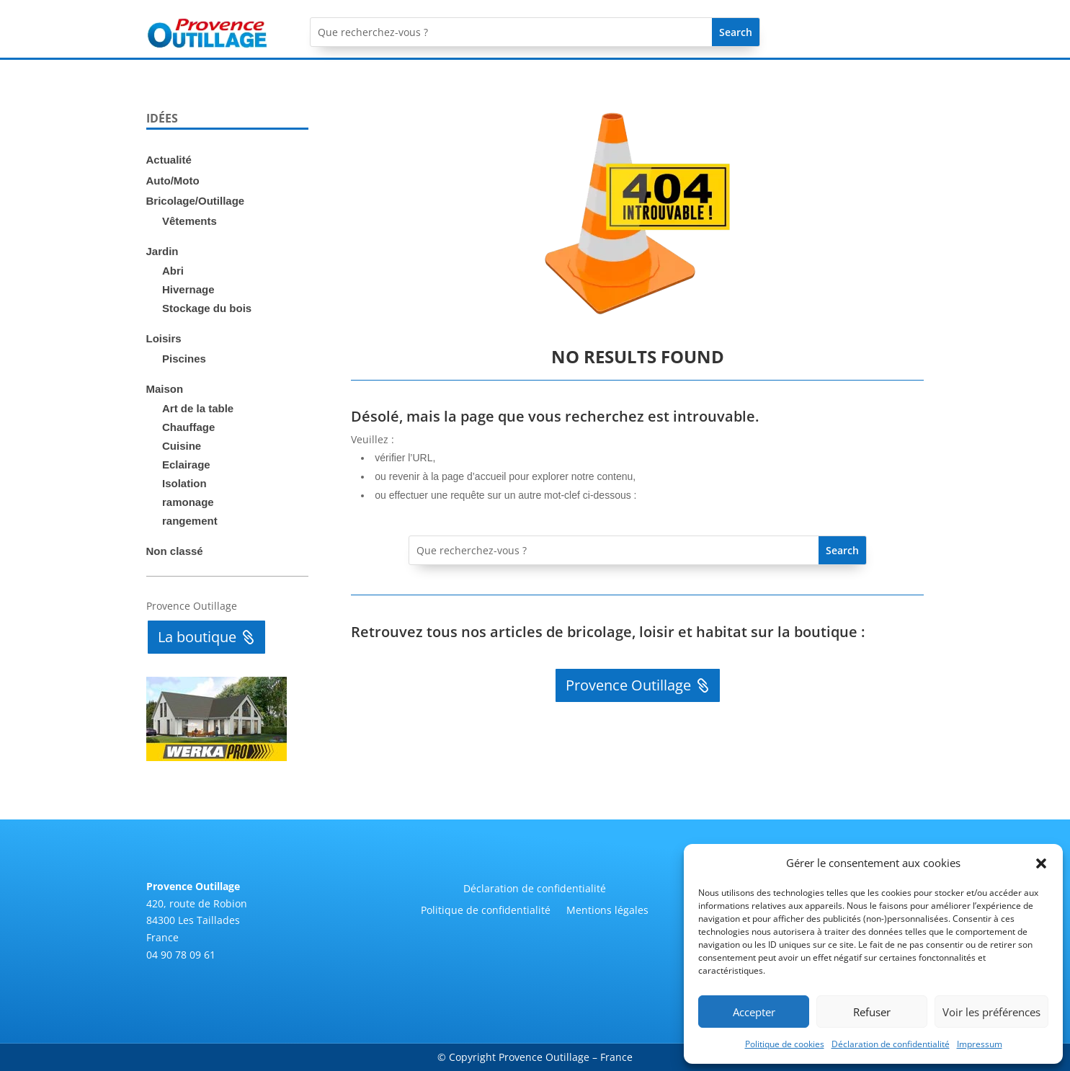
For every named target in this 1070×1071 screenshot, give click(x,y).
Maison (165, 389)
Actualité (169, 160)
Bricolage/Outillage (195, 201)
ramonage (188, 502)
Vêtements (189, 221)
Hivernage (188, 289)
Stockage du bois (206, 308)
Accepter (754, 1012)
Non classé (174, 551)
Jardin (162, 251)
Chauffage (188, 427)
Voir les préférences (991, 1012)
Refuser (872, 1012)
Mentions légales (607, 911)
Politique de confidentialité (485, 911)
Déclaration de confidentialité (891, 1044)
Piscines (184, 358)
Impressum (979, 1044)
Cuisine (181, 446)
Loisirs (164, 338)
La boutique (197, 636)
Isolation (184, 483)
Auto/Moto (173, 180)
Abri (173, 271)
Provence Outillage (628, 685)
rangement (190, 521)
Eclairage (186, 464)
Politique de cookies (784, 1044)
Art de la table (197, 408)
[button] (1041, 863)
